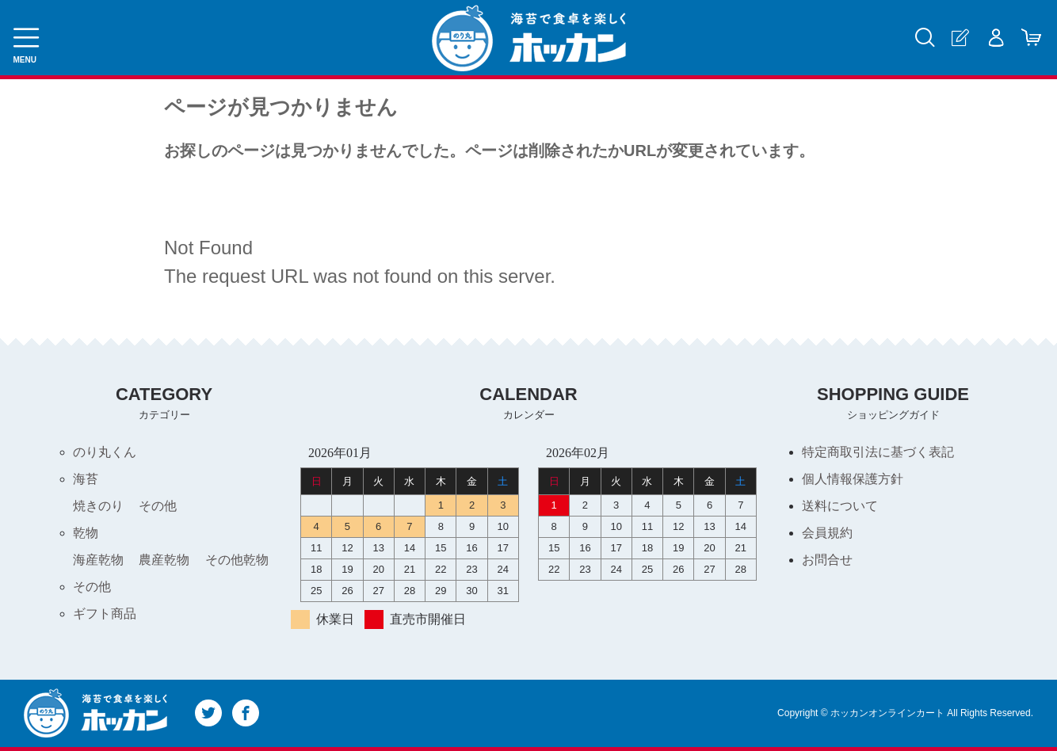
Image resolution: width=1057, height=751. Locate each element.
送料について (840, 506)
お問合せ (827, 559)
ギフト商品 (104, 613)
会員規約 (827, 532)
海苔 (85, 479)
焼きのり (98, 506)
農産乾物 (164, 559)
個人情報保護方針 (852, 479)
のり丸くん (104, 452)
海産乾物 (98, 559)
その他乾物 (237, 559)
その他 (158, 506)
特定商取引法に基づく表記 (878, 452)
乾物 (85, 532)
